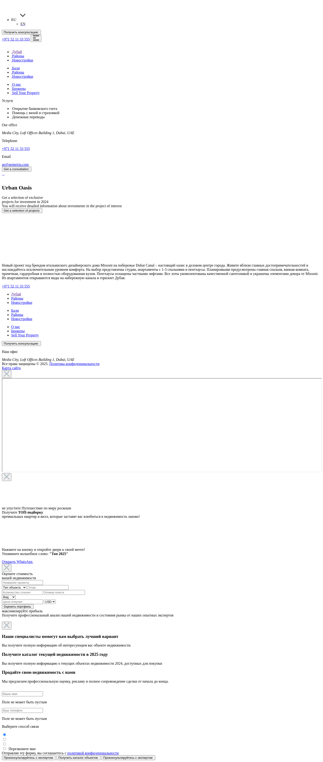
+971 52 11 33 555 (16, 39)
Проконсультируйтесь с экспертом (29, 757)
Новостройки (21, 303)
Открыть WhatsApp (17, 562)
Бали (15, 310)
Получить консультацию (21, 32)
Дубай (16, 294)
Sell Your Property (25, 335)
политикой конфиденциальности (93, 753)
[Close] (6, 374)
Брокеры (18, 331)
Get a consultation (17, 169)
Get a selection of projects (22, 210)
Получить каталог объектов (78, 757)
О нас (15, 327)
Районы (17, 298)
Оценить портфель (18, 606)
